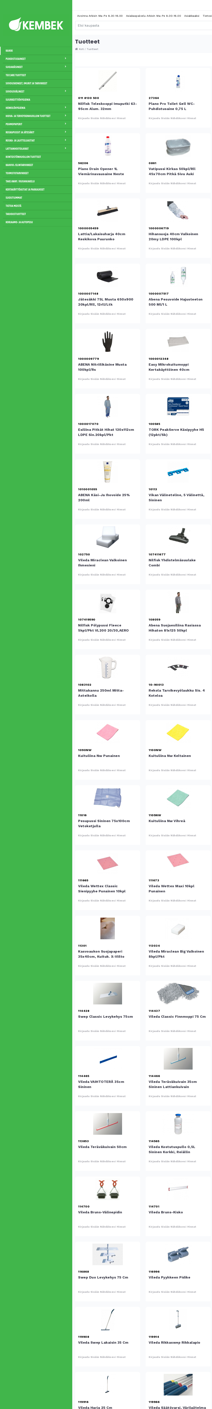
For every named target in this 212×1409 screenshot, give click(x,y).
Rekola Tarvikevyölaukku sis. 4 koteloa (178, 667)
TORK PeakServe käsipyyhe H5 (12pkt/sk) (178, 406)
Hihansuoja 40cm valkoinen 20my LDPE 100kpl (178, 211)
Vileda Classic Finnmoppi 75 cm (178, 993)
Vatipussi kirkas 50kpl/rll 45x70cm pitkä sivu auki (178, 146)
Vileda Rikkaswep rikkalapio (178, 1319)
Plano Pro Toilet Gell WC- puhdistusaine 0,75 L (178, 80)
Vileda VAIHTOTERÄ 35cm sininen (107, 1058)
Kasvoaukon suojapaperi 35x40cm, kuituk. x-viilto (107, 928)
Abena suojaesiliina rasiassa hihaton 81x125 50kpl (178, 602)
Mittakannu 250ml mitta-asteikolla (107, 667)
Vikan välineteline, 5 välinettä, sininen (178, 472)
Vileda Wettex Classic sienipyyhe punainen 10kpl (107, 863)
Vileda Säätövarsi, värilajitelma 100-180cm (178, 1384)
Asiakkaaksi (191, 15)
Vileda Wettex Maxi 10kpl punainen (178, 863)
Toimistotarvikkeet (17, 173)
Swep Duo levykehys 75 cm (107, 1254)
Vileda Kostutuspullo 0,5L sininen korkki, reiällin (178, 1124)
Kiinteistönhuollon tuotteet (23, 156)
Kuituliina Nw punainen (107, 733)
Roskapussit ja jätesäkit (37, 132)
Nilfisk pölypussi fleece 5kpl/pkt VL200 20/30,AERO (107, 602)
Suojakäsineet (37, 67)
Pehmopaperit (37, 124)
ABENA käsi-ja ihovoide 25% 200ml (107, 472)
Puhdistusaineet (37, 58)
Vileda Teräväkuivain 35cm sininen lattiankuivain (178, 1058)
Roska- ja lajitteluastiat (37, 140)
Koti (79, 49)
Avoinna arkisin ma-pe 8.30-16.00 (100, 15)
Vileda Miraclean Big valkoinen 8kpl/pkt (178, 928)
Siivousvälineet (37, 91)
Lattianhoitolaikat (37, 148)
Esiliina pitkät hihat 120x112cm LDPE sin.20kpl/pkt (107, 406)
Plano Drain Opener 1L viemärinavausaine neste (107, 146)
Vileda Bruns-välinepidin (107, 1189)
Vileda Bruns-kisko (178, 1189)
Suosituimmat (14, 197)
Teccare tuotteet (16, 75)
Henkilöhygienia (37, 107)
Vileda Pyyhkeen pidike (178, 1254)
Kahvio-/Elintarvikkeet (19, 165)
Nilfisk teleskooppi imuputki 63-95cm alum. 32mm (107, 80)
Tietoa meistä (13, 205)
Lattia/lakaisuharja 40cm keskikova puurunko (107, 211)
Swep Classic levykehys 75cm (107, 993)
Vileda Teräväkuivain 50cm (107, 1124)
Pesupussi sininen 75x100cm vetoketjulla (107, 798)
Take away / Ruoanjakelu (20, 181)
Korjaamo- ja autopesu (19, 222)
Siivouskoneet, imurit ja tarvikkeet (26, 83)
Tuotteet (92, 49)
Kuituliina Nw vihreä (178, 798)
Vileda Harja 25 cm (107, 1384)
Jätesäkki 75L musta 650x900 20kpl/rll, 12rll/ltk (107, 276)
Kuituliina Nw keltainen (178, 733)
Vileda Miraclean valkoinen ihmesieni (107, 537)
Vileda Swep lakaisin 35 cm (107, 1319)
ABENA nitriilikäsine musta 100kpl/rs (107, 341)
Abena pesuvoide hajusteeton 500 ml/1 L (178, 276)
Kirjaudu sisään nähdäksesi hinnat (102, 118)
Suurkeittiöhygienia (18, 99)
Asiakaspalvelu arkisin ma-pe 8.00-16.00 (153, 15)
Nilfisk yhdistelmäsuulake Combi (178, 537)
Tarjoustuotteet (16, 214)
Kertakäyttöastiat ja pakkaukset (25, 189)
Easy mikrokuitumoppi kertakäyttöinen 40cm (178, 341)
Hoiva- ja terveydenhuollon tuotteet (37, 116)
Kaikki (9, 50)
